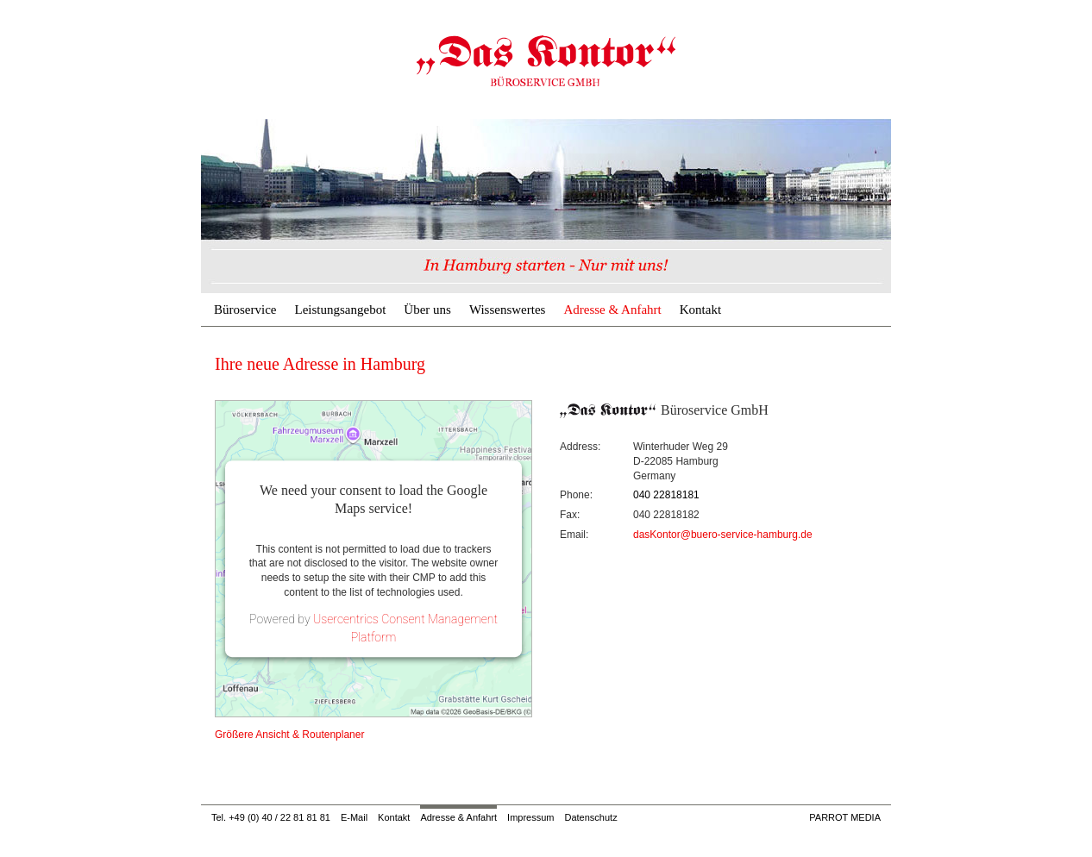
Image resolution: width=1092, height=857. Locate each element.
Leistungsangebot (340, 309)
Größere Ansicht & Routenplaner (289, 735)
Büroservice (245, 309)
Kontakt (700, 309)
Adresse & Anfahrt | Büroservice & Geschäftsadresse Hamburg (546, 60)
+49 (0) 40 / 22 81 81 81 (279, 817)
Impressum (530, 817)
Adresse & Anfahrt (612, 309)
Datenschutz (590, 817)
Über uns (427, 309)
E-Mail (354, 817)
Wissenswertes (507, 309)
